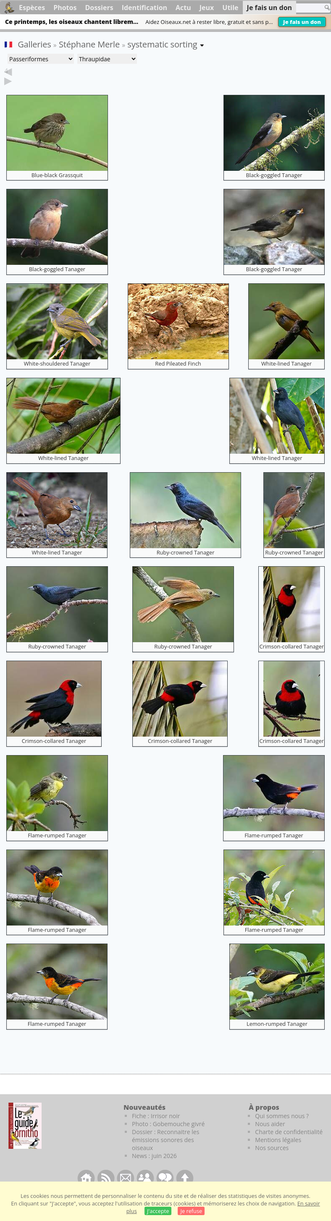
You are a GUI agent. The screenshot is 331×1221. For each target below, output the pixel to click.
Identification (144, 7)
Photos (64, 7)
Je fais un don (302, 22)
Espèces (32, 7)
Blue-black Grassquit (57, 188)
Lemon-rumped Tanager (277, 1037)
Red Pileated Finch (178, 376)
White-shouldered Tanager (57, 376)
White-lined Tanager (286, 376)
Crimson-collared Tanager (291, 659)
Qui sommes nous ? (282, 1129)
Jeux (207, 7)
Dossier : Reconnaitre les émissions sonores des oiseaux (165, 1153)
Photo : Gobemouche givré (168, 1137)
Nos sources (272, 1161)
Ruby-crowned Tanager (186, 565)
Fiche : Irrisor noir (156, 1129)
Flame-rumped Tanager (57, 848)
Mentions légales (278, 1153)
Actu (183, 7)
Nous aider (270, 1137)
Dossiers (99, 7)
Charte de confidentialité (289, 1145)
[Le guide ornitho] (25, 1139)
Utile (230, 7)
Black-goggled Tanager (274, 188)
